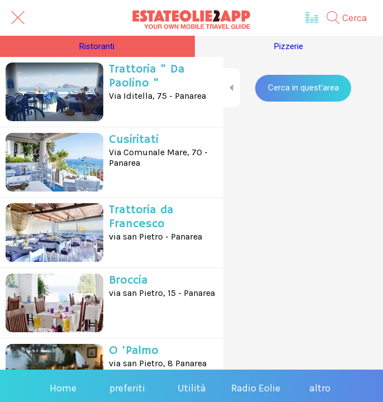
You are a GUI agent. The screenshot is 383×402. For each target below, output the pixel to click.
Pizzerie (288, 46)
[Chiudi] (18, 18)
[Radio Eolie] (312, 17)
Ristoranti (96, 46)
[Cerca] (353, 18)
